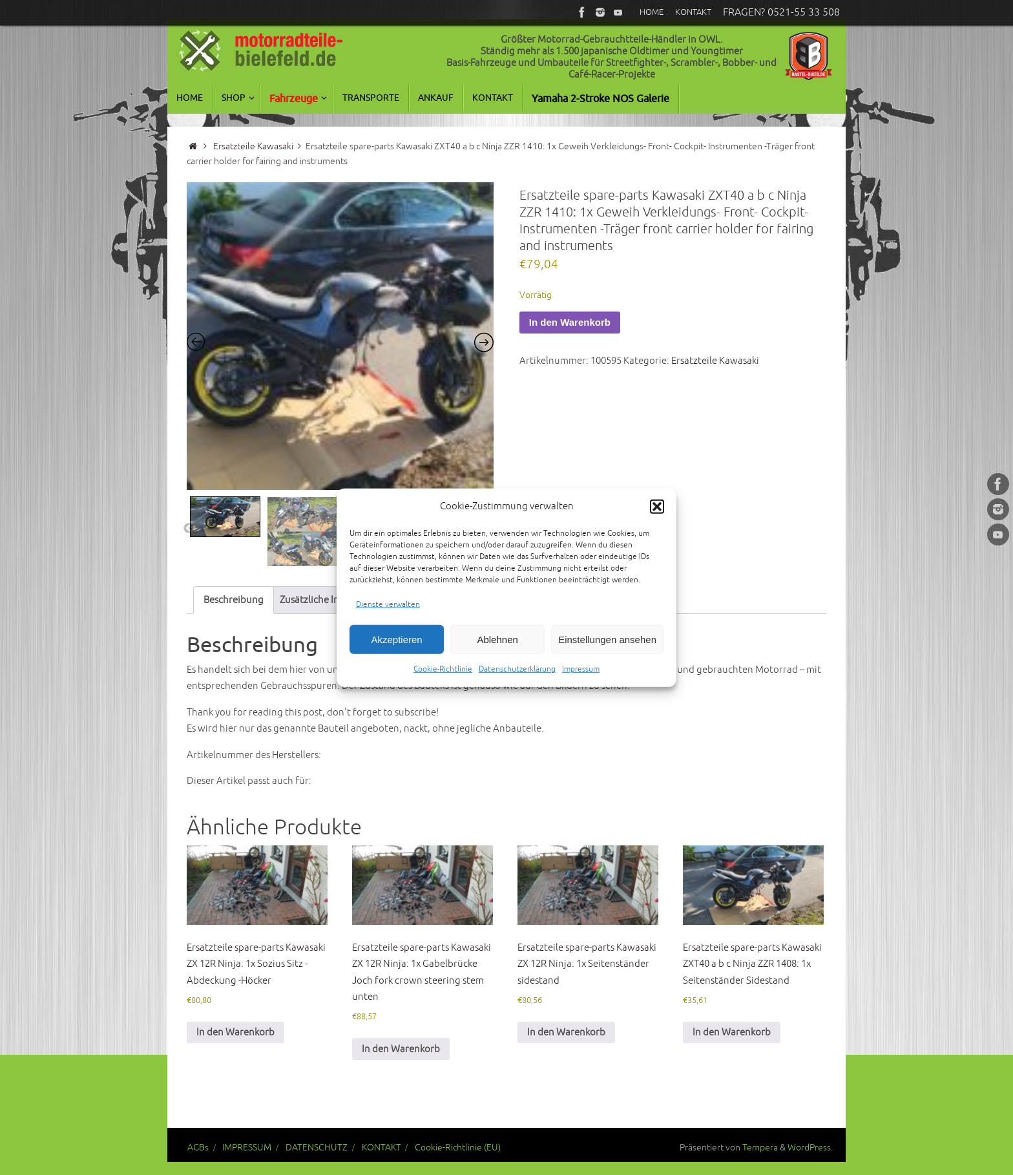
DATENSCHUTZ (317, 1147)
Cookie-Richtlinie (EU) (458, 1147)
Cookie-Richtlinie (442, 669)
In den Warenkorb (570, 322)
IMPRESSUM (246, 1147)
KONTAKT (381, 1147)
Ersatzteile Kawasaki (253, 146)
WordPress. (810, 1147)
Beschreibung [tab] (234, 600)
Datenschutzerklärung (517, 669)
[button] (657, 506)
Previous (188, 528)
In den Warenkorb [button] (235, 1032)
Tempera (760, 1147)
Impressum (581, 669)
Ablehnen (497, 638)
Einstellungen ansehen (607, 638)
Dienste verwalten (388, 604)
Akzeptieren (396, 638)
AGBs (198, 1147)
